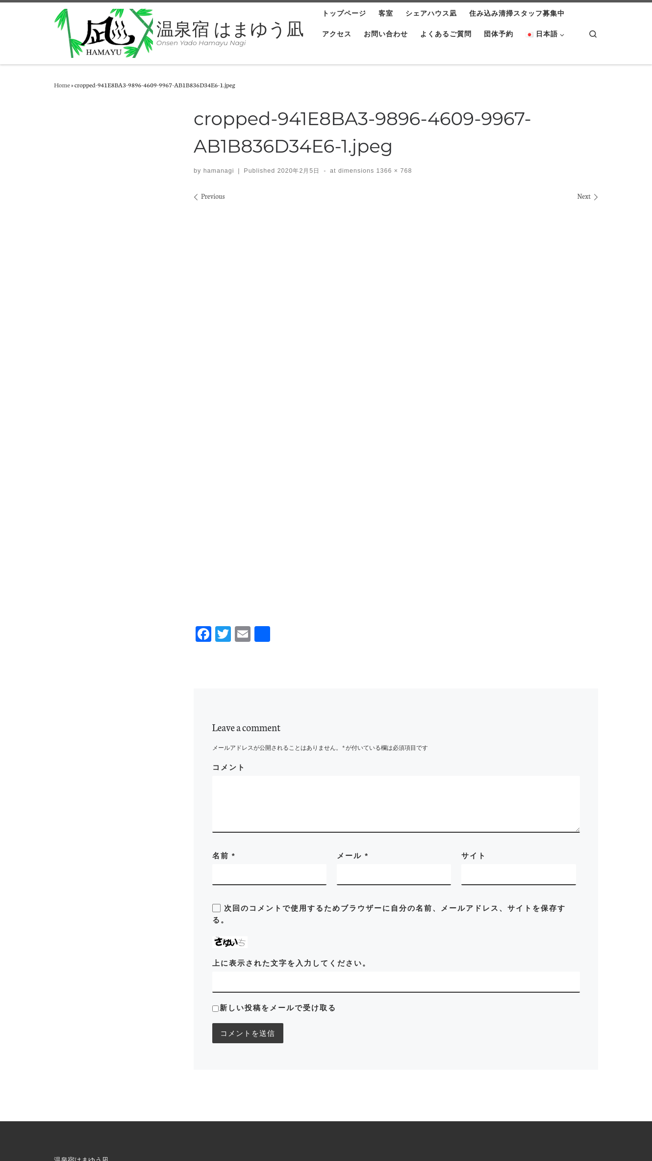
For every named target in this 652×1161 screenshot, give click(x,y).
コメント (229, 627)
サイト (473, 716)
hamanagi (218, 170)
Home (62, 84)
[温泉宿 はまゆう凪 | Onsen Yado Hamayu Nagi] (103, 32)
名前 (224, 716)
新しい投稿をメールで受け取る (278, 868)
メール (353, 716)
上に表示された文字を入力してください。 (291, 823)
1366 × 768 (393, 170)
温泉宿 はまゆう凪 (57, 1138)
